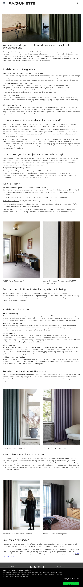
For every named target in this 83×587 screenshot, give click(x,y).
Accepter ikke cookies (71, 578)
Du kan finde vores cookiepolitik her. (15, 576)
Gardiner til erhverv (64, 567)
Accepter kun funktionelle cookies (67, 579)
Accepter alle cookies (70, 583)
